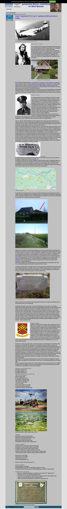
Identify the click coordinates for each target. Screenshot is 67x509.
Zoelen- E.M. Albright (9, 20)
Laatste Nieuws (17, 6)
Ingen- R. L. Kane (9, 17)
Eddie (16, 258)
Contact (54, 507)
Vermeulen (17, 261)
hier (51, 92)
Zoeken (36, 506)
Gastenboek (9, 9)
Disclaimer (11, 506)
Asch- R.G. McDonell (9, 16)
